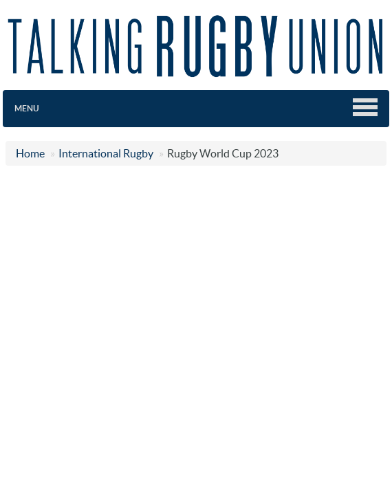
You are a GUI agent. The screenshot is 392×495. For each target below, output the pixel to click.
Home (30, 153)
